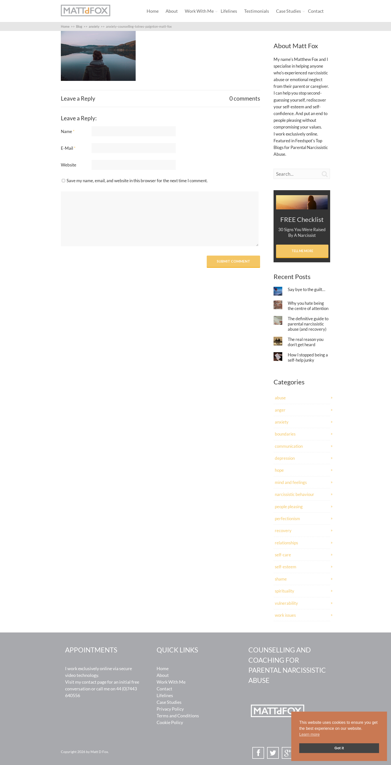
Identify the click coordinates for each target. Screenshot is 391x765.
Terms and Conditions (178, 715)
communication (289, 446)
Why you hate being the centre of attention (308, 306)
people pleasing (289, 506)
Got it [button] (339, 748)
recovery (283, 530)
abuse (280, 397)
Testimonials (256, 11)
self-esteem (285, 566)
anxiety (282, 422)
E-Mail (68, 148)
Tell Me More (302, 251)
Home (153, 11)
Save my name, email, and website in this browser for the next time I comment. (137, 180)
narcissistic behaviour (294, 494)
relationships (286, 542)
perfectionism (287, 518)
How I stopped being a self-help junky (308, 357)
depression (285, 458)
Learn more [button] (309, 734)
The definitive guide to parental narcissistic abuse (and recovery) (308, 324)
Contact (316, 11)
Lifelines (229, 11)
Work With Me (199, 11)
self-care (283, 554)
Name (68, 131)
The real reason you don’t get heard (305, 342)
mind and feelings (291, 482)
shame (281, 579)
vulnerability (286, 603)
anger (280, 410)
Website (68, 164)
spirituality (284, 591)
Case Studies (288, 11)
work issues (285, 615)
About (172, 11)
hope (279, 470)
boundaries (285, 434)
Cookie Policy (170, 722)
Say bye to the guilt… (306, 289)
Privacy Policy (170, 709)
